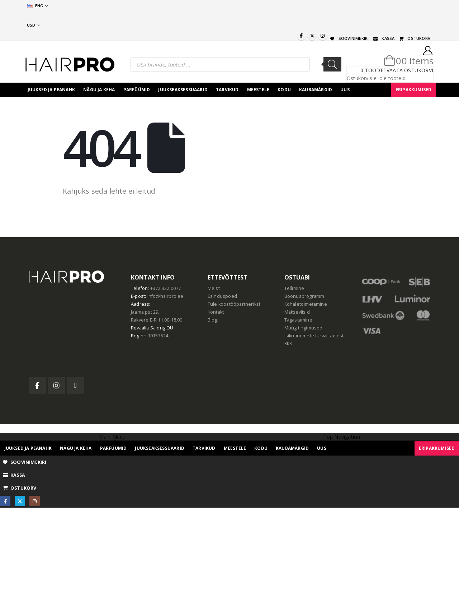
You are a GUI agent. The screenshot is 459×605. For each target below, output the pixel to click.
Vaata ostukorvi (410, 70)
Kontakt (216, 312)
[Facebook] (301, 35)
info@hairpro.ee (165, 296)
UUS (345, 90)
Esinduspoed (222, 296)
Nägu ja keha (99, 90)
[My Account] (428, 50)
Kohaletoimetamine (305, 304)
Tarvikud (227, 90)
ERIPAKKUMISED (414, 90)
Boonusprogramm (304, 296)
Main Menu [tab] (112, 436)
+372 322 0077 (165, 288)
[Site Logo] (70, 64)
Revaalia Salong (148, 328)
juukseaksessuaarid (183, 90)
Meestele (258, 90)
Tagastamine (298, 320)
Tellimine (294, 288)
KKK (288, 344)
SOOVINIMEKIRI (349, 38)
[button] (4, 428)
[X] (312, 35)
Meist (214, 288)
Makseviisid (297, 312)
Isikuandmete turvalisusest (314, 336)
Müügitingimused (303, 328)
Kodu (284, 90)
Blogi (213, 320)
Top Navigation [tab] (341, 436)
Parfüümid (136, 90)
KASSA (383, 38)
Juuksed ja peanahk (51, 90)
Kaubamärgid (315, 90)
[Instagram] (322, 35)
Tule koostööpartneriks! (234, 304)
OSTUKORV (414, 38)
